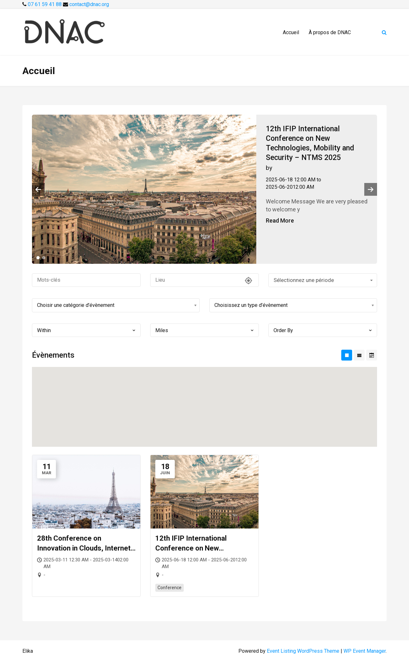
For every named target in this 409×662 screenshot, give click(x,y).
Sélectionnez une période (324, 280)
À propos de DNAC (330, 32)
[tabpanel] (204, 189)
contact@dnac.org (89, 4)
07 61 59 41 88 (45, 4)
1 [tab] (38, 257)
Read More (280, 220)
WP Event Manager (364, 651)
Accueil (291, 32)
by (269, 167)
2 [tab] (43, 257)
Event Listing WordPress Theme (304, 651)
